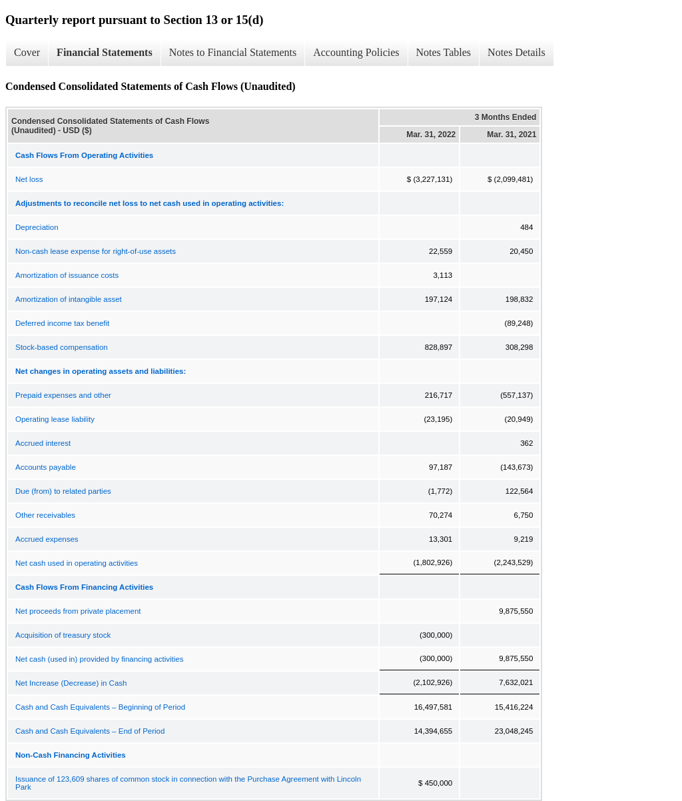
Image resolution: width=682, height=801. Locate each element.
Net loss (29, 179)
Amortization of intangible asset (68, 299)
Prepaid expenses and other (63, 395)
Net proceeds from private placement (78, 611)
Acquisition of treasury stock (63, 635)
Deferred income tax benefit (62, 323)
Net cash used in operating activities (76, 563)
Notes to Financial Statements (233, 52)
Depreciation (37, 227)
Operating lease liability (55, 419)
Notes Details (516, 52)
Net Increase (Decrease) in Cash (71, 683)
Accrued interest (43, 443)
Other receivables (45, 515)
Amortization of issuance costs (67, 275)
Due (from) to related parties (63, 491)
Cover (27, 52)
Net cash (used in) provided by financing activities (99, 659)
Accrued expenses (47, 539)
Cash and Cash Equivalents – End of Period (90, 731)
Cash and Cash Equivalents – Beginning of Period (100, 707)
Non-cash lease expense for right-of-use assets (95, 251)
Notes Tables (444, 52)
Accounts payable (45, 467)
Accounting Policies (356, 52)
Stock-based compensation (61, 347)
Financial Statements (105, 52)
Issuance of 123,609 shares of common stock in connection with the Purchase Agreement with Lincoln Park (188, 783)
